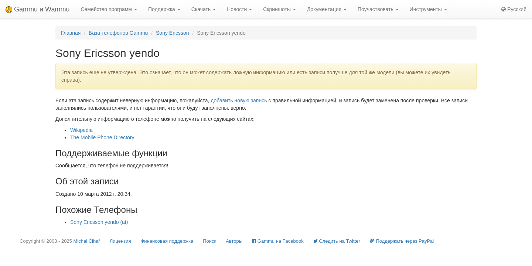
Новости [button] (239, 9)
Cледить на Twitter (336, 241)
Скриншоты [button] (279, 9)
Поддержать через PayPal (402, 241)
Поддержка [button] (164, 9)
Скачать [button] (203, 9)
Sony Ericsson (172, 33)
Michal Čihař (86, 241)
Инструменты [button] (428, 9)
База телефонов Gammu (118, 33)
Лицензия (120, 241)
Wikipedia (81, 130)
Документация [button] (327, 9)
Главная (71, 33)
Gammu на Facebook (278, 241)
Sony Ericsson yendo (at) (99, 222)
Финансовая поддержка (166, 241)
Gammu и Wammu (37, 9)
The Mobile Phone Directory (102, 137)
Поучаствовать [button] (378, 9)
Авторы (234, 241)
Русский (513, 9)
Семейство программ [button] (109, 9)
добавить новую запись (239, 100)
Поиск (209, 241)
